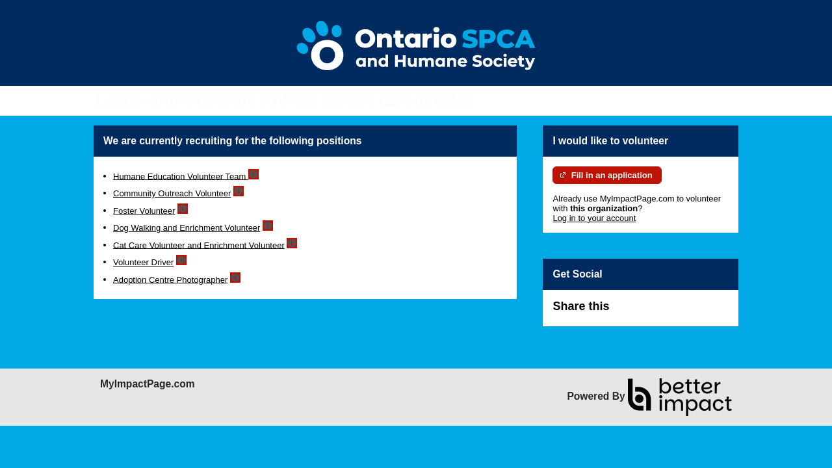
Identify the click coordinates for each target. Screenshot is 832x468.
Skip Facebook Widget (651, 312)
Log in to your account (594, 218)
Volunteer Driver (143, 262)
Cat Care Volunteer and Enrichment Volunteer (199, 245)
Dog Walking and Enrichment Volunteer (186, 228)
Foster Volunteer (144, 210)
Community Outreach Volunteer (172, 193)
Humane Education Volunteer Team (180, 176)
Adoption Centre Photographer (170, 279)
